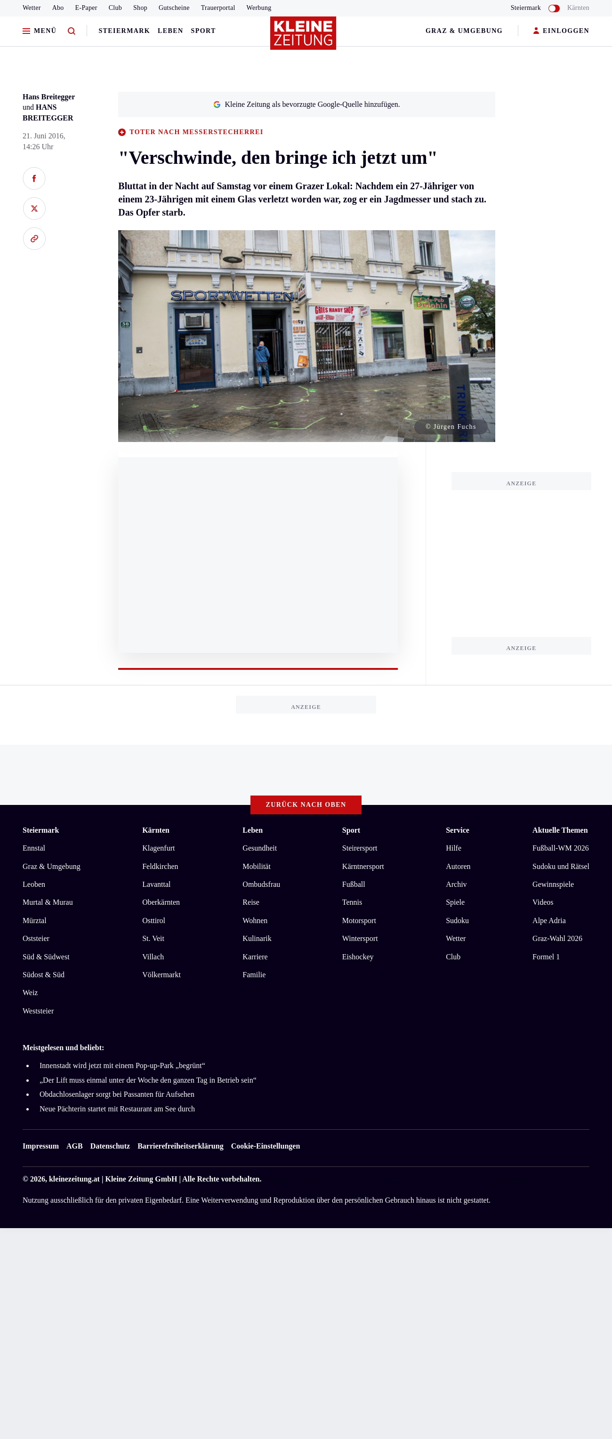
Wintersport (360, 938)
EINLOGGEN (561, 31)
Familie (254, 975)
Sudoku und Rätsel (560, 866)
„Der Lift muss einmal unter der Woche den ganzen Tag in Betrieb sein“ (148, 1080)
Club (115, 7)
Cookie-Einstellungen (265, 1146)
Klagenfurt (158, 848)
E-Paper (86, 7)
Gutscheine (174, 7)
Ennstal (34, 848)
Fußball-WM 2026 (560, 848)
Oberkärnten (161, 902)
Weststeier (38, 1011)
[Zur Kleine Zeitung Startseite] (303, 37)
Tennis (352, 902)
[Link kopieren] (34, 238)
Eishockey (358, 957)
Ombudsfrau (261, 884)
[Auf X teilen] (34, 208)
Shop (140, 7)
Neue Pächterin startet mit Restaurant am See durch (117, 1109)
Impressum (41, 1146)
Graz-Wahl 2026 (557, 938)
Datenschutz (110, 1146)
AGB (74, 1146)
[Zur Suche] (71, 31)
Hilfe (453, 848)
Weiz (30, 993)
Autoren (458, 866)
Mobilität (256, 866)
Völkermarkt (161, 975)
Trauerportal (218, 7)
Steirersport (360, 848)
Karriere (254, 957)
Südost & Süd (43, 975)
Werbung (259, 7)
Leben (170, 30)
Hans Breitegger (49, 97)
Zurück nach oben (306, 804)
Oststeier (36, 938)
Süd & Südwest (46, 957)
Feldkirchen (160, 866)
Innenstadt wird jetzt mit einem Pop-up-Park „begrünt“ (122, 1065)
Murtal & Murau (48, 902)
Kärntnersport (363, 866)
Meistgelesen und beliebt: (63, 1048)
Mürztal (35, 920)
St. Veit (153, 938)
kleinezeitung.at (74, 1179)
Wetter (32, 7)
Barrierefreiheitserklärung (180, 1146)
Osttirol (153, 920)
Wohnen (254, 920)
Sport (203, 30)
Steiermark (124, 30)
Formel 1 (546, 957)
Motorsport (359, 920)
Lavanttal (156, 884)
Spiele (455, 902)
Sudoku (457, 920)
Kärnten (578, 7)
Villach (153, 957)
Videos (542, 902)
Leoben (34, 884)
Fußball (353, 884)
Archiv (456, 884)
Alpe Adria (549, 920)
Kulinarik (256, 938)
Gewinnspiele (553, 884)
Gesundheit (259, 848)
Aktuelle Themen (560, 830)
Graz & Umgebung (464, 30)
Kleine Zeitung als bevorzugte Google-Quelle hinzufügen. (306, 104)
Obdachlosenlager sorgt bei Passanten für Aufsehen (117, 1094)
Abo (58, 7)
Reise (250, 902)
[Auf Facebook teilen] (34, 178)
